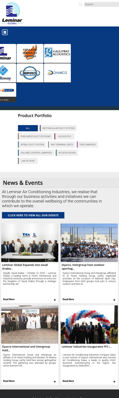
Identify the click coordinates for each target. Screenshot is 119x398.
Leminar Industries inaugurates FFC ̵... (86, 346)
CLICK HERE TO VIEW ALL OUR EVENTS (33, 215)
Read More (8, 299)
